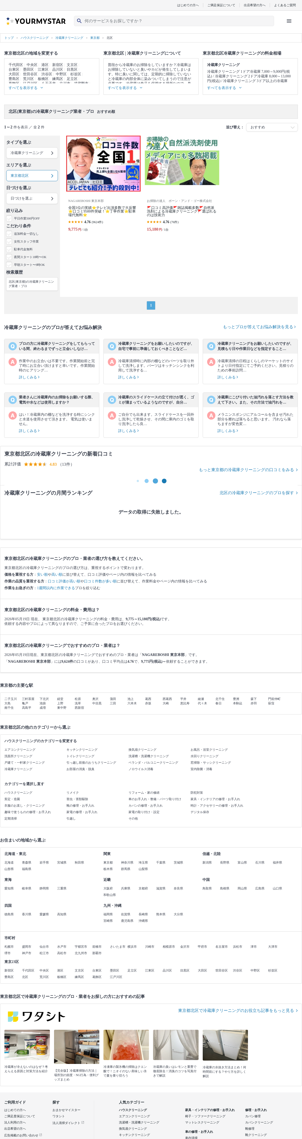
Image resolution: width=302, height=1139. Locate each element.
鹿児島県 (127, 921)
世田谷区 (30, 74)
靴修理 (249, 1128)
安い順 (42, 574)
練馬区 (57, 79)
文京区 (72, 65)
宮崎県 (108, 921)
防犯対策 (197, 792)
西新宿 (79, 708)
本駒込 (237, 703)
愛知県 (9, 888)
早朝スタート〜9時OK (29, 265)
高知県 (61, 914)
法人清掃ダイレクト (68, 1123)
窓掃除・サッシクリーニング (211, 762)
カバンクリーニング (259, 1122)
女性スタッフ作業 (26, 241)
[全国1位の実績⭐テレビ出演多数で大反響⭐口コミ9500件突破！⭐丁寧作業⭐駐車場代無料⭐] (103, 186)
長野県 (224, 862)
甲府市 (202, 946)
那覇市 (97, 953)
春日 (218, 703)
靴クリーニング (256, 1135)
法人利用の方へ (15, 1122)
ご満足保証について (221, 5)
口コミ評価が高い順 (64, 581)
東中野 (61, 708)
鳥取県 (207, 888)
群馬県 (125, 869)
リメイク (72, 792)
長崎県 (143, 914)
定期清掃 (10, 818)
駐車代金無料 (23, 249)
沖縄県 (143, 921)
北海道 (9, 862)
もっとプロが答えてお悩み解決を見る (259, 327)
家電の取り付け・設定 (144, 812)
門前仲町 (274, 699)
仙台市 (44, 946)
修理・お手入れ (256, 1110)
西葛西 (167, 699)
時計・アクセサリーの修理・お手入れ (217, 805)
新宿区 (57, 65)
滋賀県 (160, 888)
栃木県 (108, 869)
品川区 (57, 69)
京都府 (143, 888)
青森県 (26, 862)
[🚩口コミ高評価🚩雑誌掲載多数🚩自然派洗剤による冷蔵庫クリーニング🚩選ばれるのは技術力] (182, 186)
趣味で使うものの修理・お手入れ (27, 812)
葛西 (148, 699)
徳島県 (9, 914)
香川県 (26, 914)
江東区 (43, 69)
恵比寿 (185, 703)
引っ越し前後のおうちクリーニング (91, 762)
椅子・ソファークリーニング (205, 1116)
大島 (7, 703)
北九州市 (81, 953)
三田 (113, 703)
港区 (45, 65)
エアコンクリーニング (19, 749)
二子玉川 (10, 699)
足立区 (72, 79)
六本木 (132, 703)
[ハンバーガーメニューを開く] (289, 21)
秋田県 (79, 862)
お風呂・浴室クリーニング (209, 749)
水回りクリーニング (204, 756)
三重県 (61, 888)
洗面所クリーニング (18, 756)
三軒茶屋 (28, 699)
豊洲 (236, 699)
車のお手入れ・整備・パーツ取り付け (155, 799)
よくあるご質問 (285, 5)
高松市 (61, 953)
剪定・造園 (12, 799)
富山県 (242, 862)
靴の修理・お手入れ (80, 805)
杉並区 (75, 74)
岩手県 (44, 862)
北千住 (220, 699)
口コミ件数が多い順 (100, 581)
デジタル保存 (200, 812)
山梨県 (143, 869)
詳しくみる (29, 377)
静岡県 (44, 888)
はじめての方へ (188, 5)
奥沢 (95, 699)
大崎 (166, 703)
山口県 (277, 888)
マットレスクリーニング (202, 1122)
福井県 (277, 862)
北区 (25, 977)
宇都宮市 (81, 946)
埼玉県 (143, 862)
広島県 (260, 888)
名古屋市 (221, 946)
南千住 (9, 708)
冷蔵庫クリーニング (18, 769)
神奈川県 (127, 862)
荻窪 (271, 703)
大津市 (272, 946)
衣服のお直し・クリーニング (24, 805)
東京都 (108, 862)
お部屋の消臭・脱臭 (80, 769)
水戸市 (61, 946)
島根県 (224, 888)
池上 (130, 699)
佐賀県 (125, 914)
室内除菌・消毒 (201, 769)
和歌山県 (109, 895)
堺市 (7, 953)
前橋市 (97, 946)
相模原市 (169, 946)
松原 (78, 699)
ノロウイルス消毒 (141, 769)
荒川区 (28, 79)
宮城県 (61, 862)
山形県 (9, 869)
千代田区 (16, 65)
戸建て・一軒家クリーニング (24, 762)
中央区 (32, 65)
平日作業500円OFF (27, 218)
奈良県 (178, 888)
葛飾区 (97, 977)
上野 (60, 703)
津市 (254, 946)
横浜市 (132, 946)
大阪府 (108, 888)
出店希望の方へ (255, 5)
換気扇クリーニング (142, 749)
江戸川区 (116, 977)
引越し (71, 818)
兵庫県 (125, 888)
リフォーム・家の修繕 (144, 792)
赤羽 (254, 703)
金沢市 (185, 946)
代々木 (202, 703)
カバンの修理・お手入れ (146, 805)
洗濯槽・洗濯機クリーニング (149, 756)
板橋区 (43, 79)
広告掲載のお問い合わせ (23, 1135)
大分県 (178, 914)
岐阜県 (26, 888)
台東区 (14, 69)
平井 (183, 699)
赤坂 (148, 703)
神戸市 (26, 953)
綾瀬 (201, 699)
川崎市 (149, 946)
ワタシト (58, 1116)
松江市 (44, 953)
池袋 (43, 703)
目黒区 (72, 69)
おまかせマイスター (66, 1110)
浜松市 (237, 946)
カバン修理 (253, 1116)
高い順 (56, 574)
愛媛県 (44, 914)
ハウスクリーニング (18, 792)
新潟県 (207, 862)
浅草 (78, 703)
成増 (43, 708)
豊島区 (14, 79)
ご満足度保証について (19, 1116)
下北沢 (44, 699)
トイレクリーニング (80, 756)
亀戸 (25, 703)
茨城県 (178, 862)
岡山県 (242, 888)
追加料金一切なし (26, 234)
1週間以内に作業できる (56, 588)
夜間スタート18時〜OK (30, 257)
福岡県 (108, 914)
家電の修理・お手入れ (81, 812)
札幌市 (9, 946)
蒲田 (113, 699)
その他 (133, 818)
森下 (254, 699)
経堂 (60, 699)
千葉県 (160, 862)
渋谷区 (46, 74)
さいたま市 (117, 946)
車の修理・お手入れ (199, 1132)
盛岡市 (26, 946)
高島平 (26, 708)
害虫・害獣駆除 (77, 799)
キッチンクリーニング (81, 749)
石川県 (260, 862)
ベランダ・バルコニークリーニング (153, 762)
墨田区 (28, 69)
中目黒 (97, 703)
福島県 (26, 869)
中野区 (61, 74)
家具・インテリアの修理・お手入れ (215, 799)
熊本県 (160, 914)
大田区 (14, 74)
